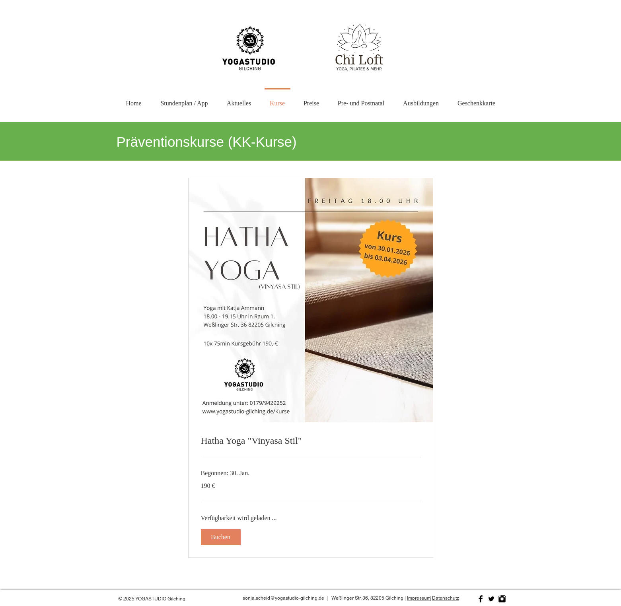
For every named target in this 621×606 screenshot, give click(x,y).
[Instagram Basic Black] (502, 598)
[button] (421, 99)
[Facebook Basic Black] (480, 598)
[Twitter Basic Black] (491, 598)
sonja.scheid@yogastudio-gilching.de (283, 598)
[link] (310, 441)
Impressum (419, 598)
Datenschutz (445, 598)
